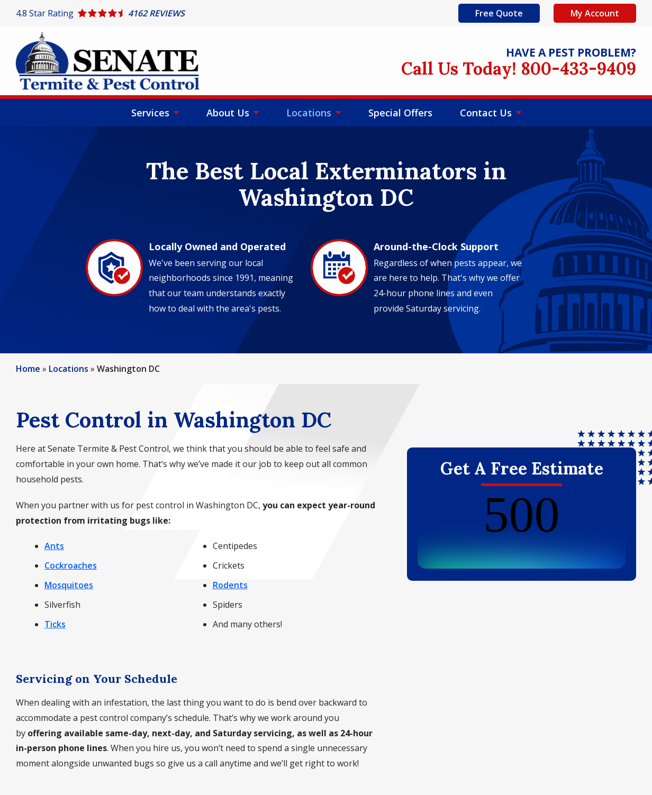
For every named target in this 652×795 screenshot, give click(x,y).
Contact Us (487, 112)
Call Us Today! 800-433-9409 (518, 68)
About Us (229, 112)
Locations (310, 112)
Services (151, 112)
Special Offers (400, 112)
